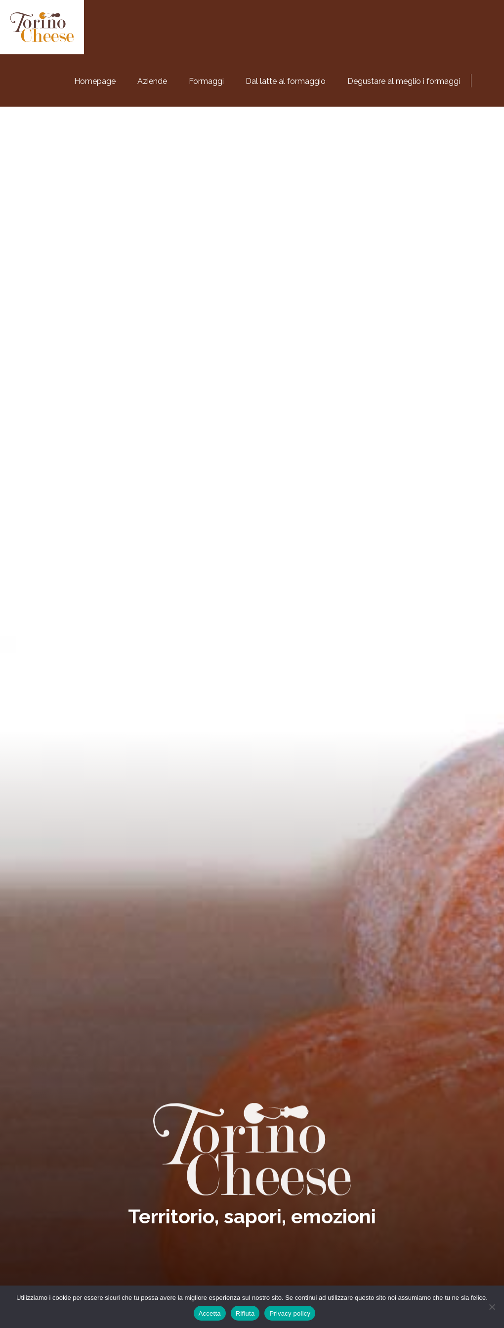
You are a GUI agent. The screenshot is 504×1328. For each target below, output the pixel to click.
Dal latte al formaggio (286, 81)
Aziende (152, 81)
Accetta (210, 1313)
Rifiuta (245, 1313)
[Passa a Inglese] (489, 79)
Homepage (95, 81)
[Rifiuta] (492, 1307)
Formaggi (206, 81)
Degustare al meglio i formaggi (403, 81)
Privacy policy (289, 1313)
